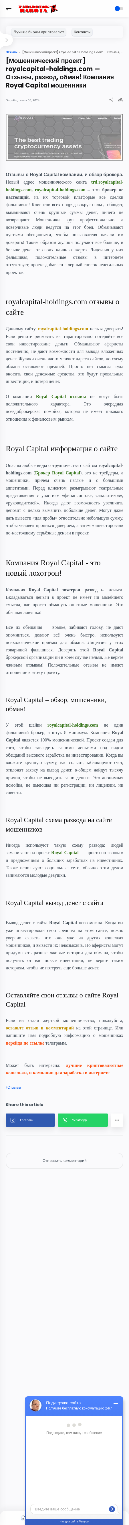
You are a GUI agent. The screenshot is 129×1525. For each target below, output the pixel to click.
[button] (8, 8)
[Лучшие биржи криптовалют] (38, 32)
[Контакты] (82, 32)
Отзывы (14, 1087)
